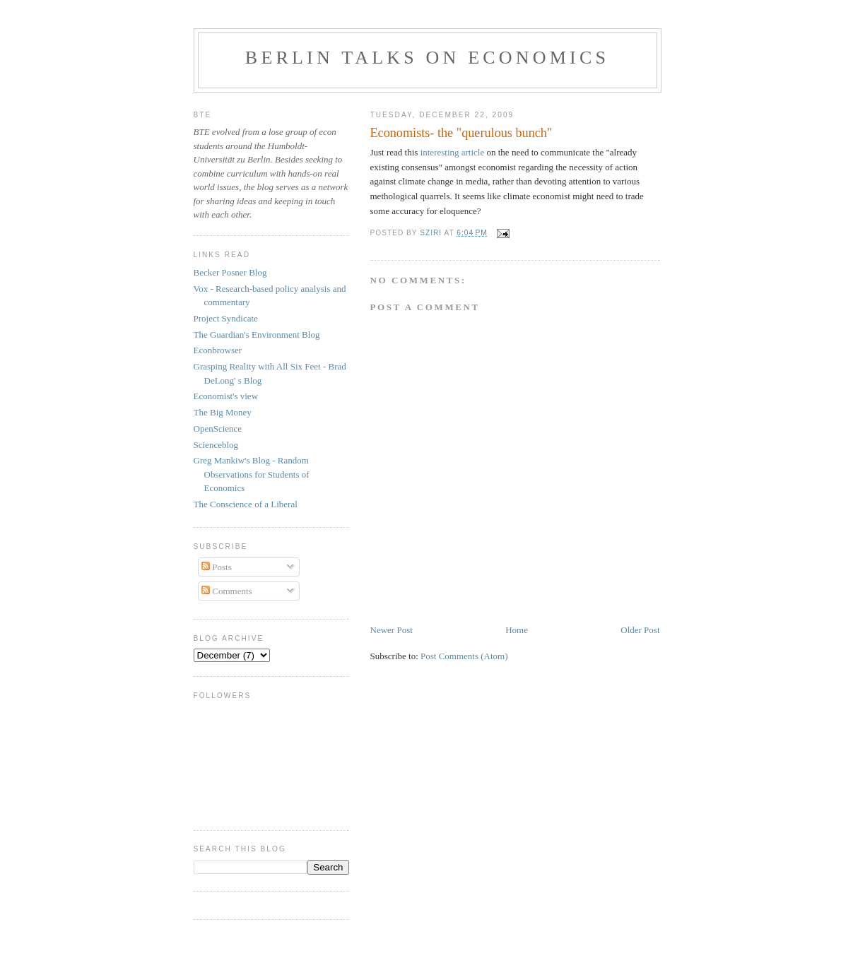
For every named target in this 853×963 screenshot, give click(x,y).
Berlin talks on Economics (427, 57)
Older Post (639, 630)
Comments (226, 591)
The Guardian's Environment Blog (257, 334)
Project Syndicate (226, 318)
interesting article (453, 152)
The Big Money (223, 412)
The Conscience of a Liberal (246, 504)
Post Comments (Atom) (464, 656)
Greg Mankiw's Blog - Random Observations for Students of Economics (252, 474)
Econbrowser (218, 350)
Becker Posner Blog (230, 272)
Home (516, 630)
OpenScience (218, 428)
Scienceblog (216, 444)
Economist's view (226, 396)
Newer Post (391, 630)
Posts (216, 567)
